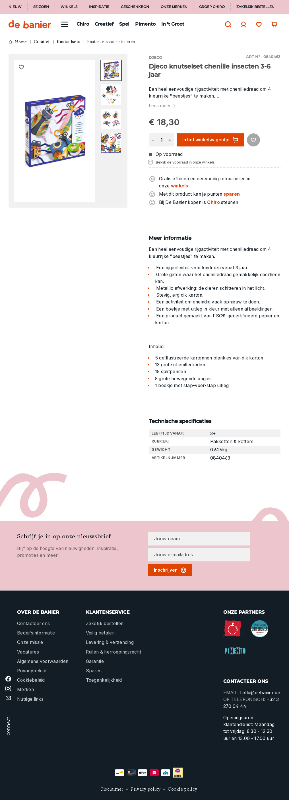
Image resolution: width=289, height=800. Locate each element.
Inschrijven (170, 570)
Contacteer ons (33, 623)
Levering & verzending (110, 642)
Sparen (94, 670)
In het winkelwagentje (210, 140)
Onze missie (30, 642)
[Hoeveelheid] (161, 140)
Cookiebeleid (31, 680)
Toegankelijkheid (104, 680)
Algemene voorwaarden (42, 661)
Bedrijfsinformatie (36, 633)
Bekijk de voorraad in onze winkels (185, 162)
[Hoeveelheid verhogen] (170, 140)
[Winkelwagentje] (273, 24)
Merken (25, 689)
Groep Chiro (212, 7)
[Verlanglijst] (257, 24)
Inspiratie (99, 7)
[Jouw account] (242, 24)
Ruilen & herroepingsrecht (113, 652)
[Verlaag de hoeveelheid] (153, 140)
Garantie (95, 661)
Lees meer (163, 105)
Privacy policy (145, 789)
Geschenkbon (135, 7)
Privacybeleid (31, 670)
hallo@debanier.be (260, 692)
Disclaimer (111, 789)
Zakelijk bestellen (255, 7)
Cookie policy (182, 789)
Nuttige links (30, 699)
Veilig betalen (100, 633)
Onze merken (174, 7)
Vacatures (28, 652)
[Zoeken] (227, 24)
